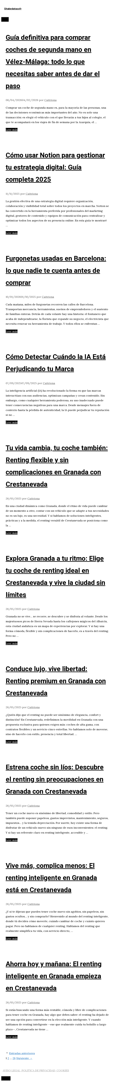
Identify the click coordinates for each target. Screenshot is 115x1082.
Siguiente (24, 1058)
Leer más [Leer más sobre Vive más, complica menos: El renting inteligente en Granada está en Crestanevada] (12, 938)
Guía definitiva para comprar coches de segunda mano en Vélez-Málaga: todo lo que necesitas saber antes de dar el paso (53, 62)
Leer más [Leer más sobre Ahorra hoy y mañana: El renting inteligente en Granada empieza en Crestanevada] (12, 1037)
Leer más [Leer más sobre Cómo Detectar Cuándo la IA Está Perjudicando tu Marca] (12, 422)
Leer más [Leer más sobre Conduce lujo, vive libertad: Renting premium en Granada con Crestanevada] (12, 741)
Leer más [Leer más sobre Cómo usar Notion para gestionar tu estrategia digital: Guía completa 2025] (12, 233)
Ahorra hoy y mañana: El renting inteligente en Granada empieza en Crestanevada (54, 976)
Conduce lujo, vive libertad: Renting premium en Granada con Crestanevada (56, 681)
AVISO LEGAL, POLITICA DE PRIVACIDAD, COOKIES (36, 1070)
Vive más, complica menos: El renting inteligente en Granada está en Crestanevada (51, 878)
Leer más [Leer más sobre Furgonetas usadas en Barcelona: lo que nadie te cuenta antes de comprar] (12, 331)
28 (14, 1058)
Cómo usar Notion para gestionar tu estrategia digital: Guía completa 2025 (55, 167)
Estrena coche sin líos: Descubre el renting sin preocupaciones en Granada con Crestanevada (55, 779)
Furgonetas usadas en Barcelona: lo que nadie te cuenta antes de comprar (56, 271)
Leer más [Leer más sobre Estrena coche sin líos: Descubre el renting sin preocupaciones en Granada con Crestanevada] (12, 840)
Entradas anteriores (22, 1053)
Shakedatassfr (13, 9)
